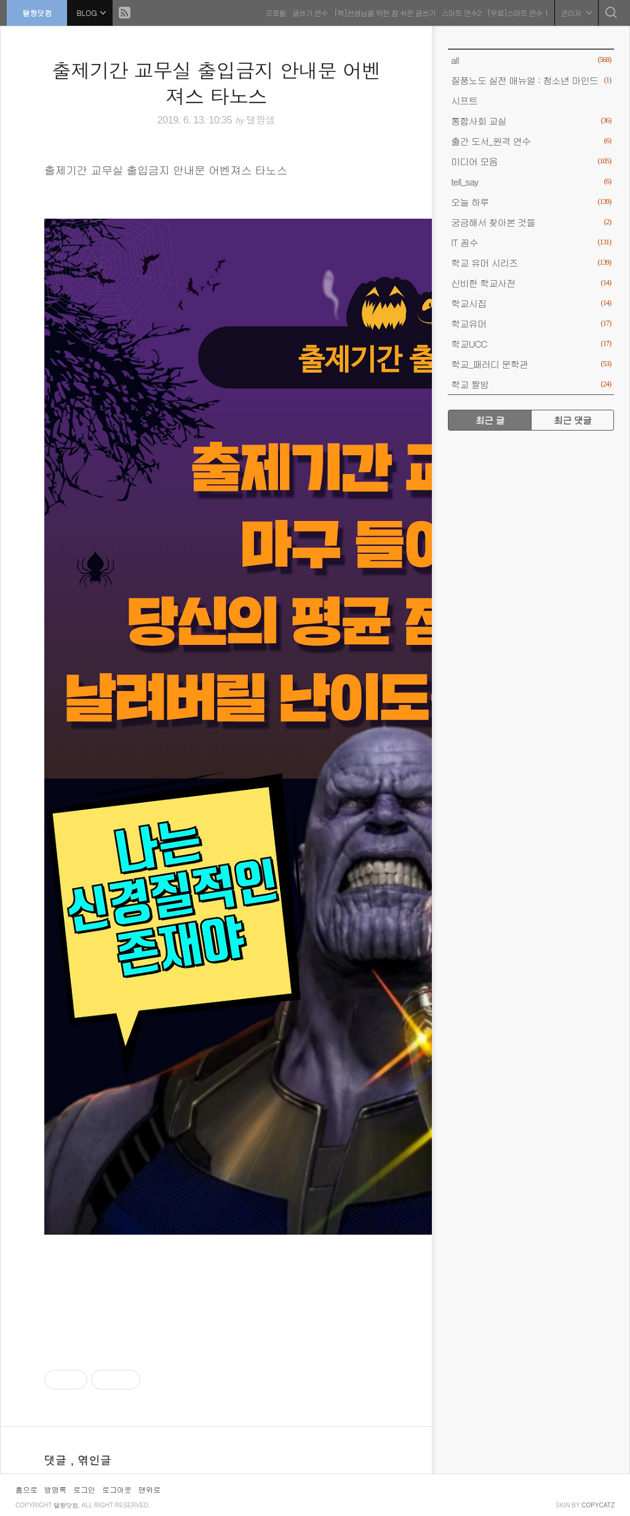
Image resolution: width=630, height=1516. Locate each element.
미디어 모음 (531, 161)
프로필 (273, 12)
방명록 (55, 1489)
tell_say (531, 181)
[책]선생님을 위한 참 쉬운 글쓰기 (382, 12)
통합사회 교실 (531, 121)
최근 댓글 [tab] (572, 419)
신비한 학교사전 (531, 283)
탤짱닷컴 (39, 12)
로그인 (84, 1489)
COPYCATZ (598, 1505)
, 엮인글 (90, 1459)
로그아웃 (117, 1489)
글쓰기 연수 (307, 12)
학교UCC (531, 344)
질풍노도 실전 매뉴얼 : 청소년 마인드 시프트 (531, 88)
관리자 (574, 12)
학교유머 (531, 323)
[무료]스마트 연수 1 (515, 12)
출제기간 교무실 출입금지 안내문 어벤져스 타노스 (216, 82)
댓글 (57, 1459)
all (531, 60)
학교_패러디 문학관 (531, 364)
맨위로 (149, 1489)
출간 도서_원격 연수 (531, 141)
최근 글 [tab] (490, 419)
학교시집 (531, 303)
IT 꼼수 (531, 242)
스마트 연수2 (459, 12)
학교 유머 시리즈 (531, 262)
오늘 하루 (531, 202)
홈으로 (26, 1489)
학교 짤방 (531, 384)
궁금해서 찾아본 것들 (531, 222)
